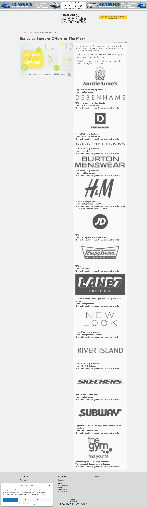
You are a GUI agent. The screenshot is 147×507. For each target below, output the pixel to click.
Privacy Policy (31, 504)
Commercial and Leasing (101, 28)
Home (24, 28)
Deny (26, 500)
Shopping (60, 480)
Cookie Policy (22, 504)
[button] (50, 485)
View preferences (43, 500)
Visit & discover (62, 485)
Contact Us (120, 28)
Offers (62, 28)
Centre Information (77, 28)
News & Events (50, 28)
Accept (10, 500)
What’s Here (35, 28)
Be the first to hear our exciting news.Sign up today (113, 17)
